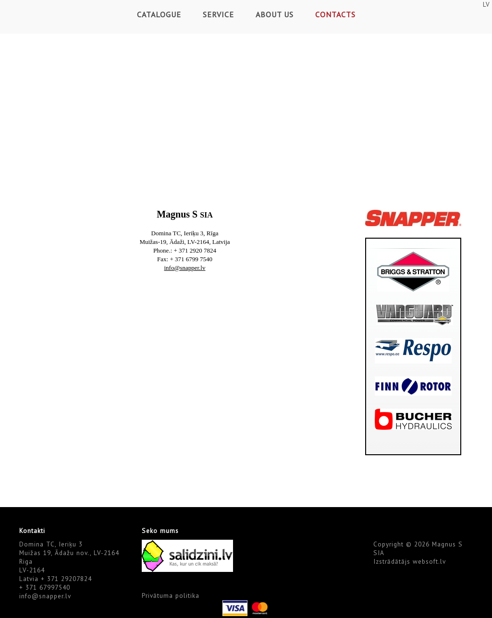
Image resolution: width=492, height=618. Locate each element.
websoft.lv (429, 561)
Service (218, 14)
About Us (275, 14)
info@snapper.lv (45, 596)
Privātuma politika (170, 595)
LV (486, 4)
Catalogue (159, 14)
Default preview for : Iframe (185, 388)
